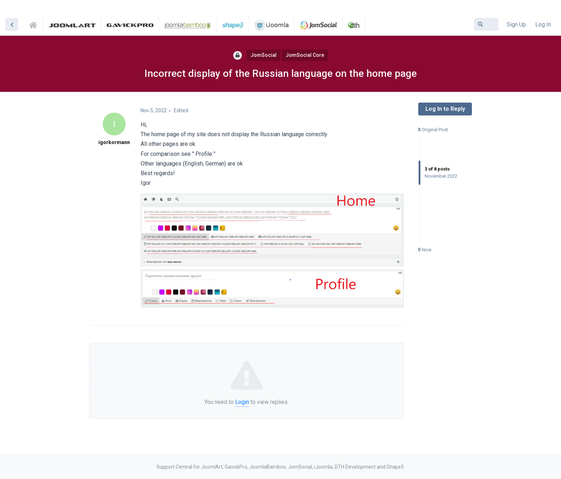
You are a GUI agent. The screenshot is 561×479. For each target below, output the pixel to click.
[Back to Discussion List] (11, 24)
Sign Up (516, 24)
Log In (543, 24)
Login (242, 402)
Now (424, 249)
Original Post (433, 129)
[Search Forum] (486, 24)
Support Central (35, 24)
